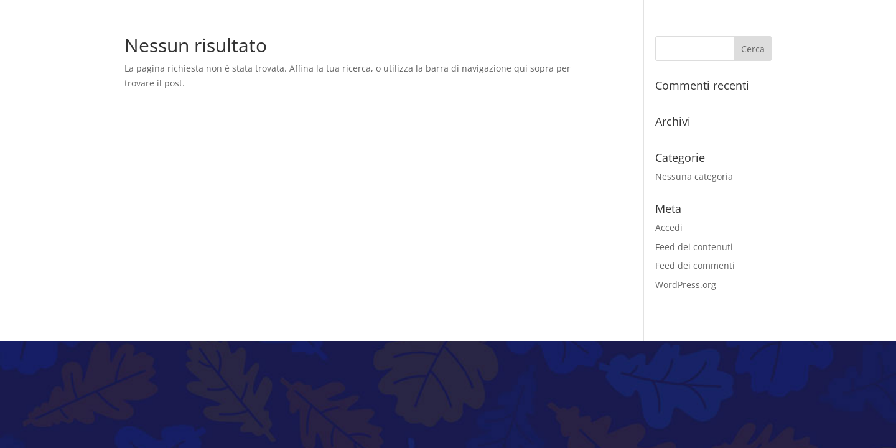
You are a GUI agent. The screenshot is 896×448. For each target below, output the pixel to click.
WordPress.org (685, 285)
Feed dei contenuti (694, 247)
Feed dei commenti (695, 265)
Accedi (669, 227)
